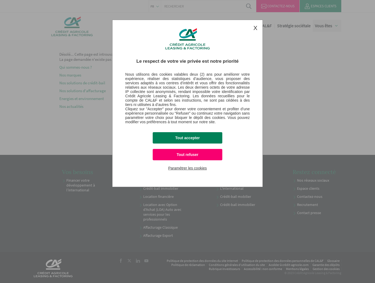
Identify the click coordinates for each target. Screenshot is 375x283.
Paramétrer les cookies (187, 168)
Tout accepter (187, 138)
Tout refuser (188, 154)
